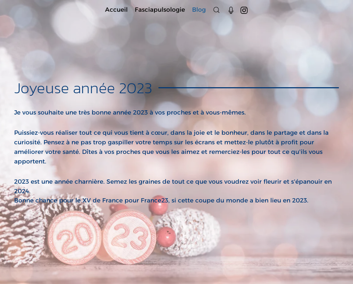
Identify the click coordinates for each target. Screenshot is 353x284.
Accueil (116, 9)
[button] (216, 10)
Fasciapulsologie (160, 9)
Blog (199, 9)
